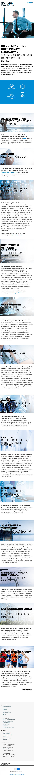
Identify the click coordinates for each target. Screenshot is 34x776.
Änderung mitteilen (7, 732)
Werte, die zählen (7, 712)
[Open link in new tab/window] (5, 764)
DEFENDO (16, 677)
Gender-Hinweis (6, 724)
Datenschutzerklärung (8, 721)
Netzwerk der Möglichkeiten (9, 172)
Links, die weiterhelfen (8, 735)
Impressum (5, 725)
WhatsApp (5, 748)
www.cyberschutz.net (15, 235)
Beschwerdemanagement (9, 719)
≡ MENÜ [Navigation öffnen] (30, 2)
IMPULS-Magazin (6, 733)
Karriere (5, 708)
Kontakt (5, 709)
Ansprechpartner (7, 706)
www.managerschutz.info (16, 293)
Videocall (5, 739)
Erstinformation (6, 722)
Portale (4, 736)
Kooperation (6, 711)
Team (24, 138)
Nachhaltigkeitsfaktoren (8, 727)
